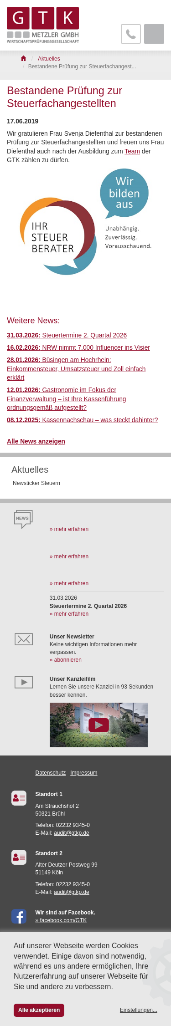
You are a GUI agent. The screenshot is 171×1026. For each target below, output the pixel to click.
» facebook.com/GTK (61, 920)
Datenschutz (51, 773)
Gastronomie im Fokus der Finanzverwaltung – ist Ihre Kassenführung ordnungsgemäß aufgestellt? (66, 399)
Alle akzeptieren (39, 1010)
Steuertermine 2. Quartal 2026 (67, 335)
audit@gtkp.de (71, 833)
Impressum (83, 773)
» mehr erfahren (69, 529)
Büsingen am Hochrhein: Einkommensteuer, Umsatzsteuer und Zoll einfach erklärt (76, 369)
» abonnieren (66, 660)
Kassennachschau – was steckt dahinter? (82, 420)
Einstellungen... (138, 1010)
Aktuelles (29, 470)
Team (132, 151)
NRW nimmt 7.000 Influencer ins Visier (78, 347)
